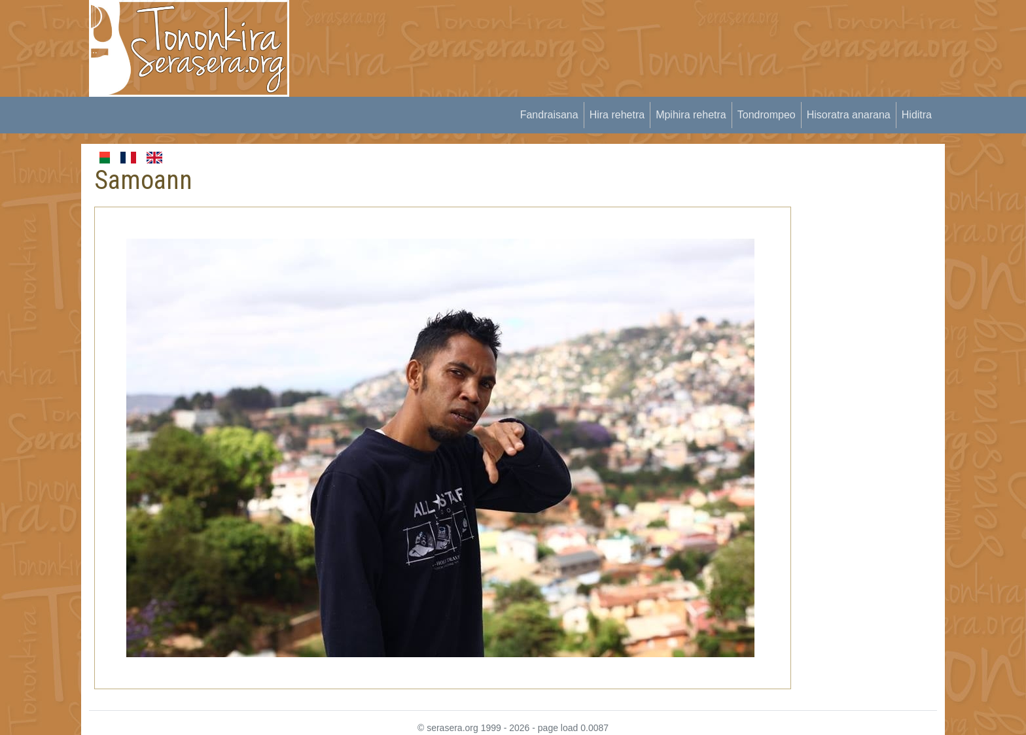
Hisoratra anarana (849, 114)
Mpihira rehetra (691, 114)
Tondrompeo (766, 114)
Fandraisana (549, 114)
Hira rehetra (617, 114)
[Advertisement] (543, 29)
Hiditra (917, 114)
